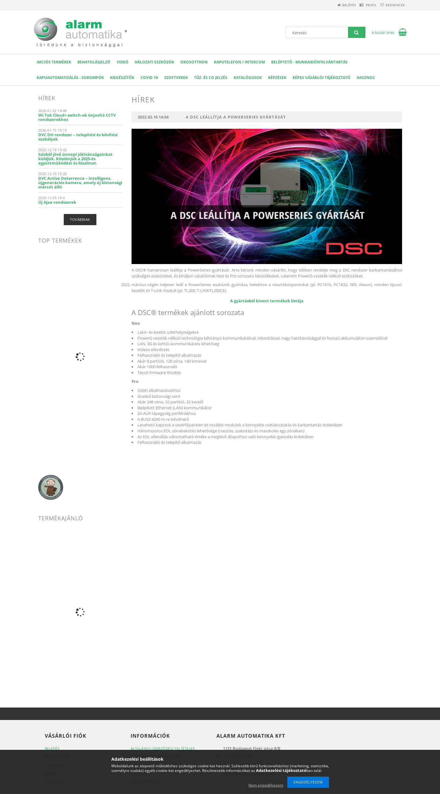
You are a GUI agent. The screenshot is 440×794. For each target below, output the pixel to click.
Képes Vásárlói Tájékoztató (321, 77)
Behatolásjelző (93, 62)
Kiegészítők (122, 77)
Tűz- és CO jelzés (210, 77)
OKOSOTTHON (194, 62)
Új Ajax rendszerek (57, 202)
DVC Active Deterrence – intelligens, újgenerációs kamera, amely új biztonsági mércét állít (80, 182)
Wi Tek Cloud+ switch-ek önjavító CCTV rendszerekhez (77, 117)
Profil (362, 5)
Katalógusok (248, 77)
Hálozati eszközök (154, 62)
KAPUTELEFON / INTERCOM (239, 62)
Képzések (277, 77)
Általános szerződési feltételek (163, 748)
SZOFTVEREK (176, 77)
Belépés (335, 5)
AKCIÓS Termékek (54, 62)
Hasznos (366, 77)
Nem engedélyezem (265, 785)
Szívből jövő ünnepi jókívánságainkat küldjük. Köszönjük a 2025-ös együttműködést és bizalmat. (75, 158)
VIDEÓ (122, 62)
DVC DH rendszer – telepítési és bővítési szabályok (78, 136)
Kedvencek (392, 5)
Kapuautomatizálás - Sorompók (70, 77)
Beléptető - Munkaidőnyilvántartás (309, 62)
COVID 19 (149, 77)
